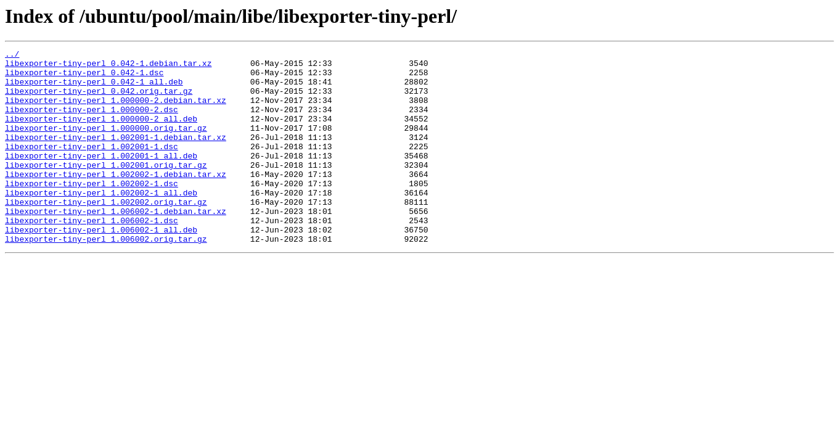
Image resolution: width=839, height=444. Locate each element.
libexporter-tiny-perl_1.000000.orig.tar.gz (106, 144)
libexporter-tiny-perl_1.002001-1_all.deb (101, 177)
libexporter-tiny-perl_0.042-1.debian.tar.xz (108, 66)
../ (12, 55)
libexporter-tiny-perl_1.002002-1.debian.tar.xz (115, 199)
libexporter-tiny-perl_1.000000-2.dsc (91, 122)
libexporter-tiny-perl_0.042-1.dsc (84, 77)
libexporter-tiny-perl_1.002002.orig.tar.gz (106, 233)
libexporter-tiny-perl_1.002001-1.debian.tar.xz (115, 155)
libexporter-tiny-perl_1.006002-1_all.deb (101, 266)
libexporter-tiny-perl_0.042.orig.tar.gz (98, 99)
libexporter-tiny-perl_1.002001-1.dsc (91, 166)
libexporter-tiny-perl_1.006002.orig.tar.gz (106, 277)
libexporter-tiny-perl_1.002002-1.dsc (91, 210)
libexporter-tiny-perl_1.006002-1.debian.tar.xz (115, 244)
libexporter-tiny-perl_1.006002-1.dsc (91, 255)
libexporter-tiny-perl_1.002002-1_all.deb (101, 222)
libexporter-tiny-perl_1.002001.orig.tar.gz (106, 188)
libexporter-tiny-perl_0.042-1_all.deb (94, 88)
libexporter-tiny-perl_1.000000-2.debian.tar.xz (115, 111)
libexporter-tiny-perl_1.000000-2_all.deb (101, 133)
